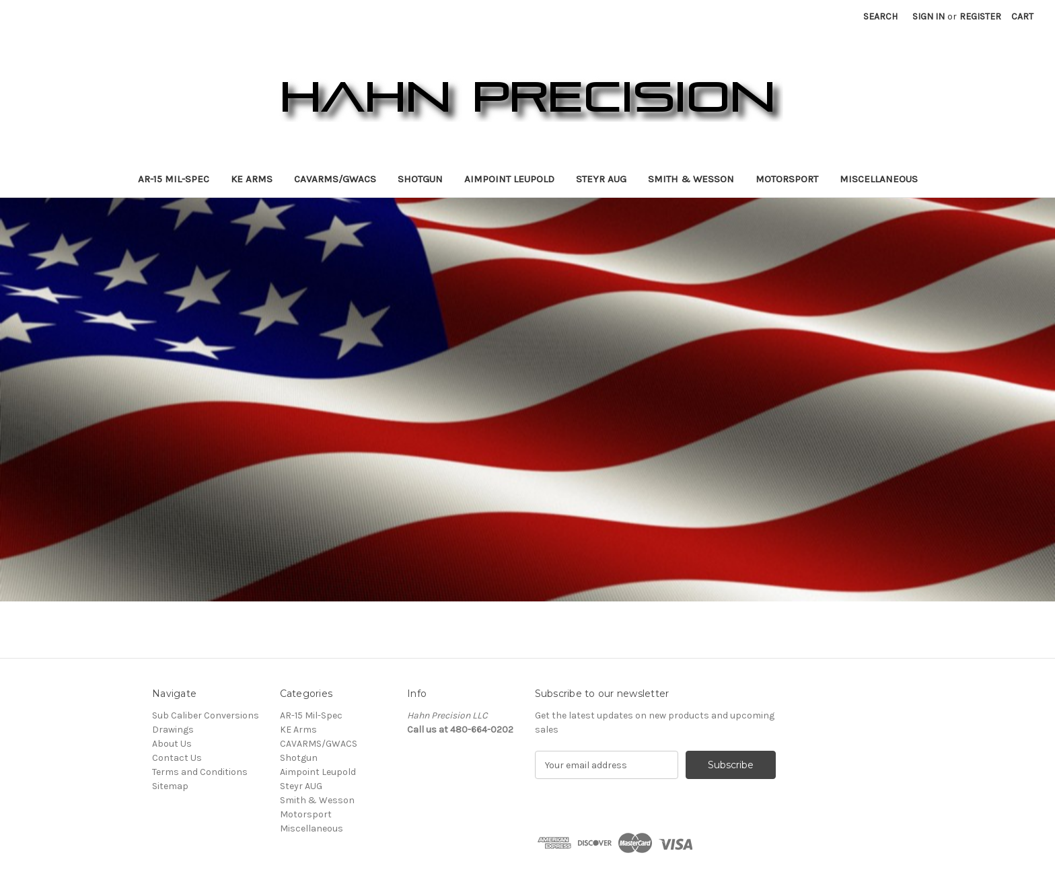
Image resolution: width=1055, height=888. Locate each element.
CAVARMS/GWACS (335, 179)
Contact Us (177, 758)
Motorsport (787, 179)
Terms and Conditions (200, 772)
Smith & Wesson (691, 179)
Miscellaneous (879, 179)
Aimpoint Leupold (509, 179)
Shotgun (420, 179)
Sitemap (170, 786)
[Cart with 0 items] (1022, 16)
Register (980, 16)
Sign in (928, 16)
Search (880, 16)
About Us (172, 743)
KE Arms (251, 179)
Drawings (173, 729)
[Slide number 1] (527, 399)
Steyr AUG (601, 179)
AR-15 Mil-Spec (173, 179)
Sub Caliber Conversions (205, 715)
